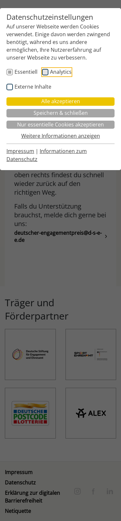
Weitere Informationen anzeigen (60, 135)
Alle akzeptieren (60, 101)
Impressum (20, 151)
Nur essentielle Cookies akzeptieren (60, 124)
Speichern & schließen (61, 112)
